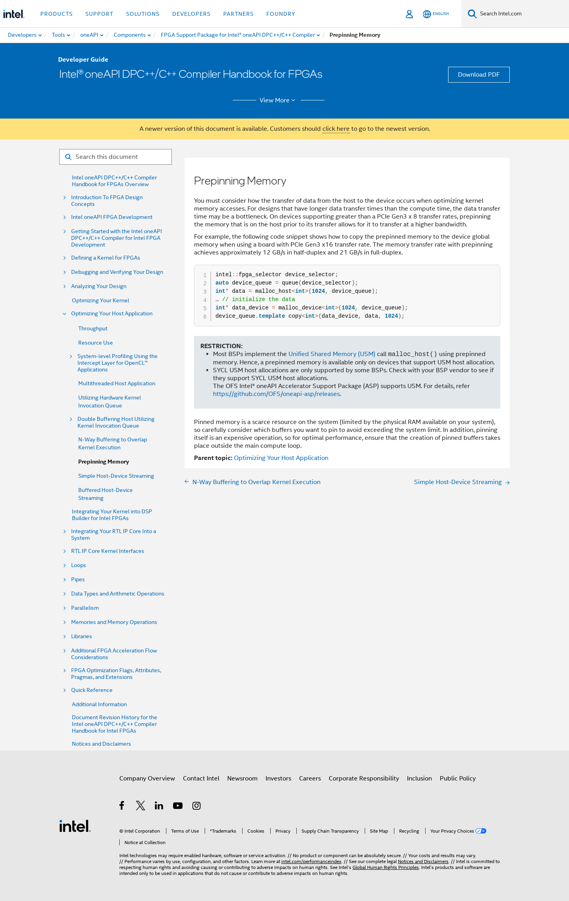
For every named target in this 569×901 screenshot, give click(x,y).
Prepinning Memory (103, 462)
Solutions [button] (143, 13)
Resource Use (95, 342)
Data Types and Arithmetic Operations (117, 593)
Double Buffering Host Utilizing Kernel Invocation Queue (115, 422)
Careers (310, 778)
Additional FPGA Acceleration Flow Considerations (114, 654)
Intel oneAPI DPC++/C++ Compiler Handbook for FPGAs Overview (114, 181)
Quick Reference (92, 690)
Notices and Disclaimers (101, 744)
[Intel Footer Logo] (75, 825)
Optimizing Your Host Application (112, 313)
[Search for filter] (115, 157)
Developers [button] (191, 13)
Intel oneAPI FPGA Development (112, 217)
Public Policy (458, 778)
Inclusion (419, 778)
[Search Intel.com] (523, 14)
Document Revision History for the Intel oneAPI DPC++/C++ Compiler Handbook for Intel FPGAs (114, 724)
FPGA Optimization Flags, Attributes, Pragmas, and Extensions (116, 673)
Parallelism (85, 608)
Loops (78, 565)
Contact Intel (201, 778)
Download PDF (479, 75)
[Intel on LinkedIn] (159, 807)
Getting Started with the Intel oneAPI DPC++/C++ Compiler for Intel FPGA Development (116, 238)
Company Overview (147, 778)
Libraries (81, 636)
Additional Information (99, 704)
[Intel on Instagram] (197, 807)
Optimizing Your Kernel (100, 300)
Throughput (92, 328)
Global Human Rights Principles (385, 867)
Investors (278, 778)
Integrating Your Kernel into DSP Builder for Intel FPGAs (112, 515)
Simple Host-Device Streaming (116, 475)
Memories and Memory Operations (114, 622)
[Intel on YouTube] (178, 807)
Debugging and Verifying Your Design (117, 272)
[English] (436, 14)
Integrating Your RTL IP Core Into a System (113, 534)
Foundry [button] (281, 13)
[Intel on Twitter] (141, 807)
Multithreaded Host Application (116, 383)
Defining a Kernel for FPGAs (105, 257)
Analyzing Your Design (98, 286)
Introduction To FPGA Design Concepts (107, 200)
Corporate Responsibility (364, 778)
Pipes (78, 579)
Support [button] (99, 13)
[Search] (472, 14)
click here (336, 129)
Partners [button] (238, 13)
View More (279, 100)
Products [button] (56, 13)
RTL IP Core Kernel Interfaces (107, 551)
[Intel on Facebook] (122, 807)
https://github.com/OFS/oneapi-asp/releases (276, 394)
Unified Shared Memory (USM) (331, 354)
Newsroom (242, 778)
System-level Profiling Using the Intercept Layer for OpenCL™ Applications (117, 363)
